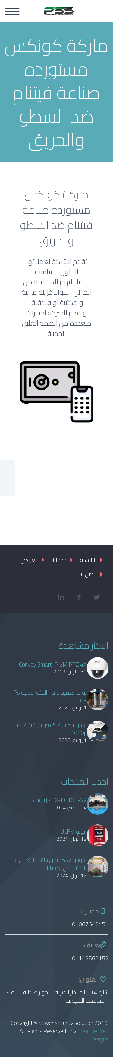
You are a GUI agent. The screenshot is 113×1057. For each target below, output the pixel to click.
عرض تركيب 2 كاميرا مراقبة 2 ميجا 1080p (49, 729)
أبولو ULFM (73, 831)
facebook (78, 597)
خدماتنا (59, 559)
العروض (29, 559)
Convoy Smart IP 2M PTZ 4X (53, 664)
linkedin (60, 597)
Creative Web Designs (92, 1035)
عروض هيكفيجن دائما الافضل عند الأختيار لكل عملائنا (48, 864)
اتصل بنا (87, 574)
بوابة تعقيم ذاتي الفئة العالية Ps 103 (50, 697)
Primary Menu (12, 11)
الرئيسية (88, 559)
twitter (96, 597)
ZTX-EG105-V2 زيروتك (60, 800)
